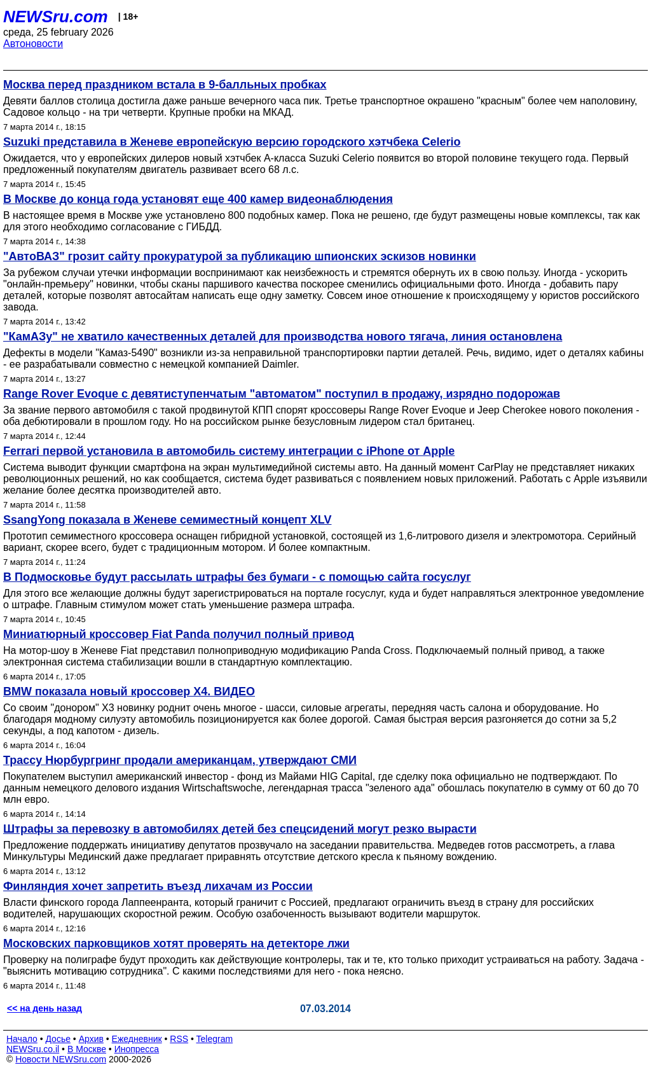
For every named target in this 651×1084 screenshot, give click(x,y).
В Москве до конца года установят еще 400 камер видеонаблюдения (198, 199)
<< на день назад (44, 1008)
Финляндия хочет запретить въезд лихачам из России (158, 886)
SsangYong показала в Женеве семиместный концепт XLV (167, 519)
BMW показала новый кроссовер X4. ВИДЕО (129, 691)
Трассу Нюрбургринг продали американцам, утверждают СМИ (180, 760)
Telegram (214, 1039)
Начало (22, 1039)
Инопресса (137, 1049)
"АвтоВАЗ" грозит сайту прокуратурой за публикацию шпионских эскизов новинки (239, 256)
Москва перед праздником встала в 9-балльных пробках (164, 84)
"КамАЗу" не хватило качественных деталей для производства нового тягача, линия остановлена (282, 336)
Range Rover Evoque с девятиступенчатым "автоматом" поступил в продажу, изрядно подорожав (281, 393)
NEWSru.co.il (32, 1049)
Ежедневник (137, 1039)
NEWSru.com (55, 16)
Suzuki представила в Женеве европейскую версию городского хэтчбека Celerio (231, 142)
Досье (58, 1039)
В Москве (86, 1049)
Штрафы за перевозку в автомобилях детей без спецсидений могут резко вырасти (240, 829)
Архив (91, 1039)
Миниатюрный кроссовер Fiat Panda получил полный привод (178, 634)
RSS (179, 1039)
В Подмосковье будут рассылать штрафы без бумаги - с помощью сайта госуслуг (237, 577)
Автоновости (33, 43)
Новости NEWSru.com (60, 1059)
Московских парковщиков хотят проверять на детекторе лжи (176, 943)
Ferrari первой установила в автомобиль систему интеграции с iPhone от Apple (229, 451)
